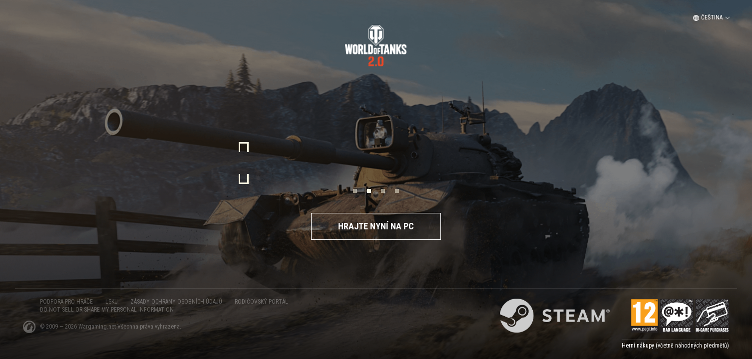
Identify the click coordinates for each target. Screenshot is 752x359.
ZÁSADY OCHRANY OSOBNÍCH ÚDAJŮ (176, 301)
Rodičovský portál (261, 301)
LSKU (111, 301)
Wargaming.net (97, 326)
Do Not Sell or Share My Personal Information (107, 310)
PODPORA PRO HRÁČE (66, 301)
